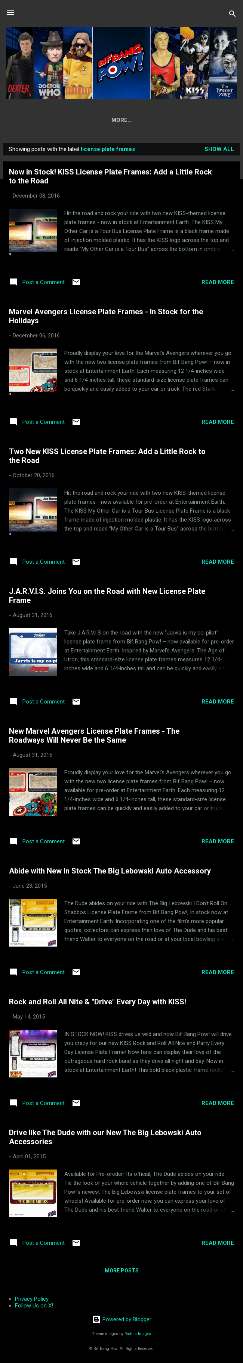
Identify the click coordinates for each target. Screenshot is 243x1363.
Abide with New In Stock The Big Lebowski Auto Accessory (110, 872)
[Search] (232, 15)
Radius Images (137, 1333)
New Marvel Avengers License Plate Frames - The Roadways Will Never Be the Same (94, 737)
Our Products (84, 120)
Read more (218, 283)
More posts (122, 1272)
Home (40, 120)
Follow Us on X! (34, 1305)
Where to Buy (140, 120)
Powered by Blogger (121, 1319)
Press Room (193, 120)
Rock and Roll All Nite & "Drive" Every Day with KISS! (97, 1003)
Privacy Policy (32, 1299)
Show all (219, 150)
